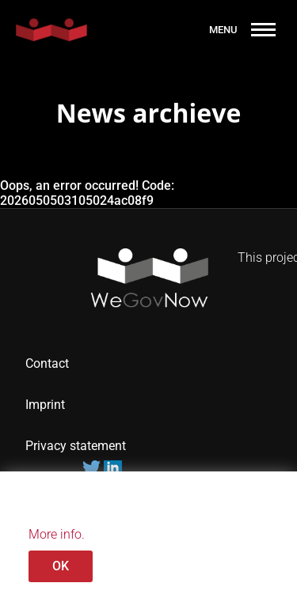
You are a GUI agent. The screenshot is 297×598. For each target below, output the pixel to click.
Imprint (45, 404)
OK (60, 565)
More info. (57, 534)
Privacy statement (77, 445)
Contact (47, 363)
